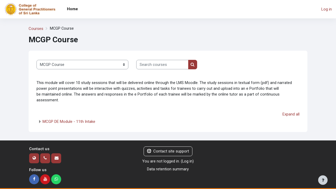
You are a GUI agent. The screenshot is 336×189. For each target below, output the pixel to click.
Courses (36, 28)
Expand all (291, 115)
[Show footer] (323, 180)
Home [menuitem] (72, 9)
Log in (326, 9)
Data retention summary (168, 169)
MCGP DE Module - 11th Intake (69, 122)
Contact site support (168, 152)
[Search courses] (162, 65)
